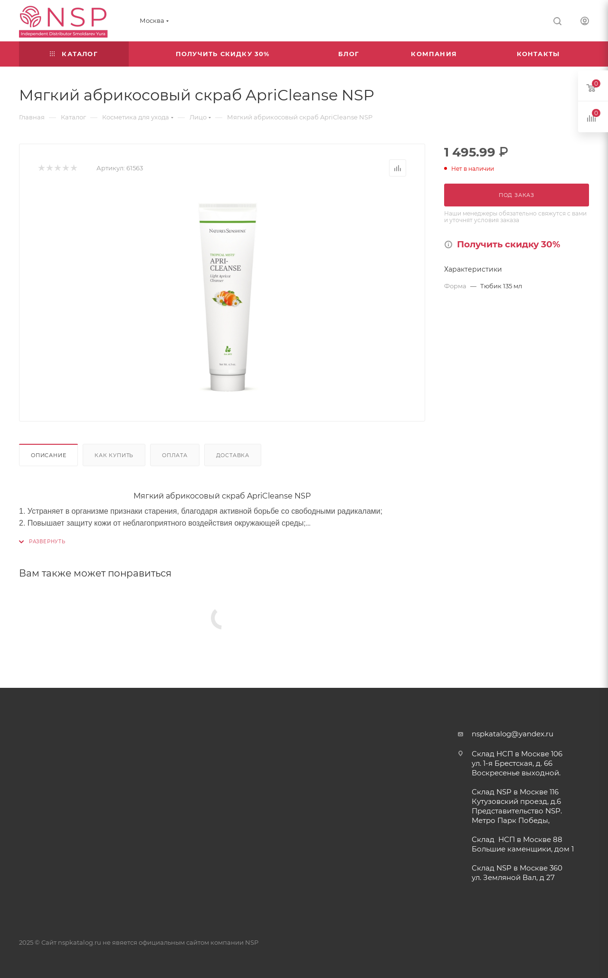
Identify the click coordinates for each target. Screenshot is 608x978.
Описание (48, 455)
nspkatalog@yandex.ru (512, 733)
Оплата (175, 455)
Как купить (114, 455)
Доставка (232, 455)
